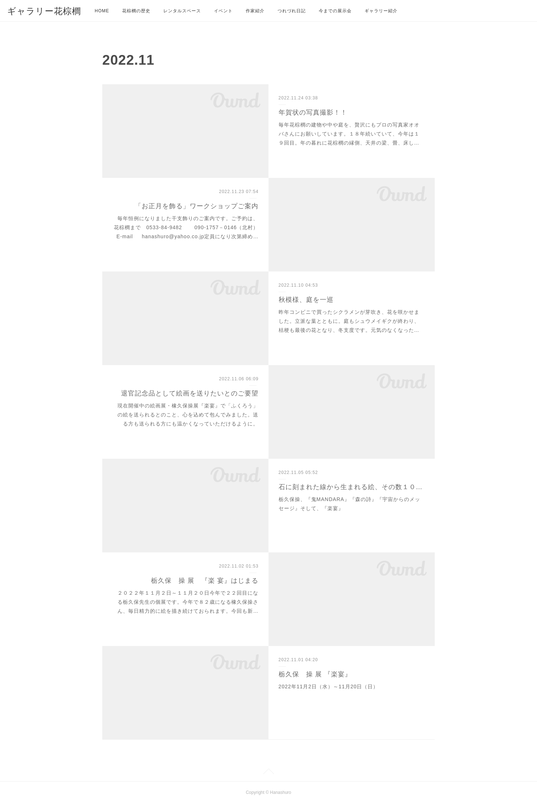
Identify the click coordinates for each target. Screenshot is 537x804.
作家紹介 (255, 10)
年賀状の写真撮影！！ (313, 112)
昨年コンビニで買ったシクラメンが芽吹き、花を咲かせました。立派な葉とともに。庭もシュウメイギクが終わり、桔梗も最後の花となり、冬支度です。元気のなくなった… (349, 321)
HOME (102, 10)
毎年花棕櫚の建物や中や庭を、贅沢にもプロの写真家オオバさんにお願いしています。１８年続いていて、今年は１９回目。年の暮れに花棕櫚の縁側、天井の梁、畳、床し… (349, 134)
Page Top (268, 773)
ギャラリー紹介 (381, 10)
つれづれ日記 (292, 10)
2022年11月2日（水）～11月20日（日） (329, 686)
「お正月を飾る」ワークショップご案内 (196, 206)
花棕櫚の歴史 (136, 10)
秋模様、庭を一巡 (306, 299)
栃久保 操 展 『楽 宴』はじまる (204, 580)
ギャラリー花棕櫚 (44, 11)
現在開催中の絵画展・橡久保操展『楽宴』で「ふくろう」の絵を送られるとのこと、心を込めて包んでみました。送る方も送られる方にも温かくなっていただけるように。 (187, 415)
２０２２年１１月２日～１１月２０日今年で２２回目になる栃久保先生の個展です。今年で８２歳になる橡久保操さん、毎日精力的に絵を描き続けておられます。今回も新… (187, 602)
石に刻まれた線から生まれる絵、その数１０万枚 (352, 487)
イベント (223, 10)
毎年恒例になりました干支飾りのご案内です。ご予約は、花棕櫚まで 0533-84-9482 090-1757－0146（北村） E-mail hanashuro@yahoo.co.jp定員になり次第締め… (213, 227)
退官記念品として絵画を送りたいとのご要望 (189, 393)
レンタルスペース (182, 10)
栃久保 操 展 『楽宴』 (315, 674)
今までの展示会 (335, 10)
